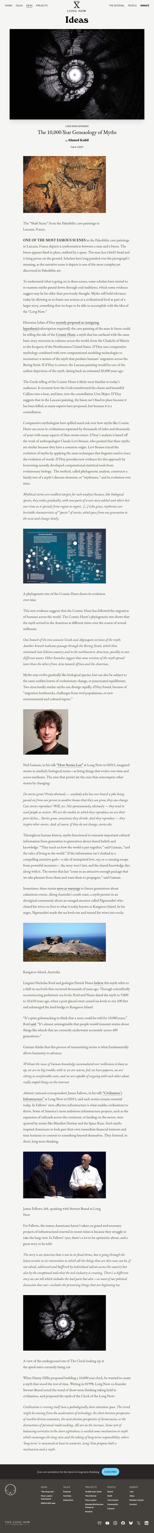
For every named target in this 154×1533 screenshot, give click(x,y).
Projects (42, 5)
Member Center (136, 1500)
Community (112, 1504)
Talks (19, 5)
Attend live (68, 1500)
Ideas (29, 5)
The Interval (117, 5)
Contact (133, 1504)
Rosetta (88, 1511)
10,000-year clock (93, 1491)
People (132, 5)
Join (131, 1491)
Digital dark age (48, 1503)
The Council (112, 1500)
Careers (111, 1508)
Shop (131, 1495)
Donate (144, 5)
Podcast (67, 1491)
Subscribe (110, 1471)
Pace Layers (90, 1500)
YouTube (67, 1495)
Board (110, 1491)
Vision (8, 5)
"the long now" (47, 1491)
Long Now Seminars (77, 126)
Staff (109, 1495)
